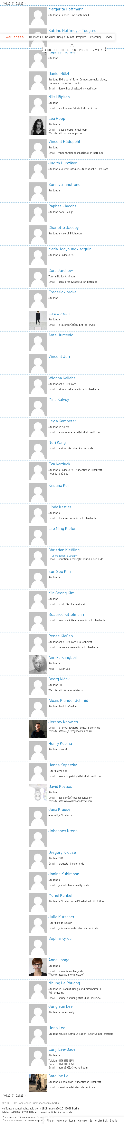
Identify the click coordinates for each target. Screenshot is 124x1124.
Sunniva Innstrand (64, 184)
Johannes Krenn (63, 830)
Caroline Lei (58, 1075)
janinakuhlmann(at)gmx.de (73, 885)
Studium (50, 36)
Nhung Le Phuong (64, 982)
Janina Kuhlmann (63, 873)
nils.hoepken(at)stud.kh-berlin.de (77, 108)
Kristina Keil (59, 485)
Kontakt (82, 1120)
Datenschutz (26, 1117)
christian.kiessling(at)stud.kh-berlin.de (80, 559)
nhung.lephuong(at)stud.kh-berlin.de (79, 998)
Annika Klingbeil (62, 657)
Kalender (62, 1120)
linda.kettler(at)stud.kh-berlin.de (77, 518)
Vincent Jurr (59, 356)
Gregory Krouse (62, 852)
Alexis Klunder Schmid (68, 700)
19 (4, 3)
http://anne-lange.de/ (71, 974)
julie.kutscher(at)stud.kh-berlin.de (78, 928)
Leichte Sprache (12, 1120)
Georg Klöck (59, 678)
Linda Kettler (59, 506)
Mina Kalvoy (58, 399)
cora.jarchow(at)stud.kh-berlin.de (77, 281)
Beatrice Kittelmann (66, 614)
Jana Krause (59, 809)
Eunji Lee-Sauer (62, 1049)
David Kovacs (60, 786)
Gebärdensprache (34, 1120)
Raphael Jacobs (62, 205)
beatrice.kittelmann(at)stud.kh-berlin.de (81, 620)
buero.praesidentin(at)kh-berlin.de (52, 1112)
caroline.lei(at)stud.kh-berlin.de (76, 1087)
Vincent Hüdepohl (64, 141)
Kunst (70, 36)
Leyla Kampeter (62, 420)
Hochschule (36, 36)
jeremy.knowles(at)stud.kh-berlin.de (79, 727)
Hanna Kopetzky (62, 764)
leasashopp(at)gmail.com (72, 129)
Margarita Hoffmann (66, 8)
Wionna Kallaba (62, 377)
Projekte (81, 36)
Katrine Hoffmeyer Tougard (72, 30)
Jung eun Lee (60, 1006)
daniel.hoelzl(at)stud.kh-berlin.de (77, 88)
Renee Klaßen (60, 635)
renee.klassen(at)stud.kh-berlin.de (78, 647)
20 (9, 3)
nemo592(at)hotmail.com (73, 1067)
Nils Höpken (59, 96)
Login (72, 1120)
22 (17, 3)
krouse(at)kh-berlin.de (71, 863)
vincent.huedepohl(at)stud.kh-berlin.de (81, 152)
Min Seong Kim (61, 592)
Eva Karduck (59, 463)
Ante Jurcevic (60, 334)
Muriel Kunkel (60, 895)
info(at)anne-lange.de (70, 971)
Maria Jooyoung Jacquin (70, 248)
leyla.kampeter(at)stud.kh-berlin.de (79, 432)
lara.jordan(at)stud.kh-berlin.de (76, 324)
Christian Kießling (64, 549)
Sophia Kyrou (60, 938)
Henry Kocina (60, 743)
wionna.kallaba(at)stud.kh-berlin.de (78, 389)
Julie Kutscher (61, 916)
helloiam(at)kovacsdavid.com (75, 797)
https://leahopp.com (70, 133)
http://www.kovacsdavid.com (75, 801)
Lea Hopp (56, 118)
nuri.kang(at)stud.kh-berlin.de (75, 448)
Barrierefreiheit (98, 1120)
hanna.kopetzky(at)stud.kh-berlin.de (79, 776)
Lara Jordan (59, 313)
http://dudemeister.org (71, 690)
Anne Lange (58, 959)
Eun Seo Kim (59, 571)
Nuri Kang (57, 442)
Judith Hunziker (62, 162)
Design (61, 36)
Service (108, 36)
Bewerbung (95, 36)
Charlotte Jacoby (63, 227)
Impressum (9, 1117)
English (114, 1120)
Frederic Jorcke (62, 291)
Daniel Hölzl (58, 73)
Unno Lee (56, 1027)
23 (22, 3)
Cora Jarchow (60, 270)
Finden (50, 1120)
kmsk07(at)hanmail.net (71, 604)
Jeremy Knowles (63, 721)
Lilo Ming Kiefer (62, 528)
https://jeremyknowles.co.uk (75, 731)
